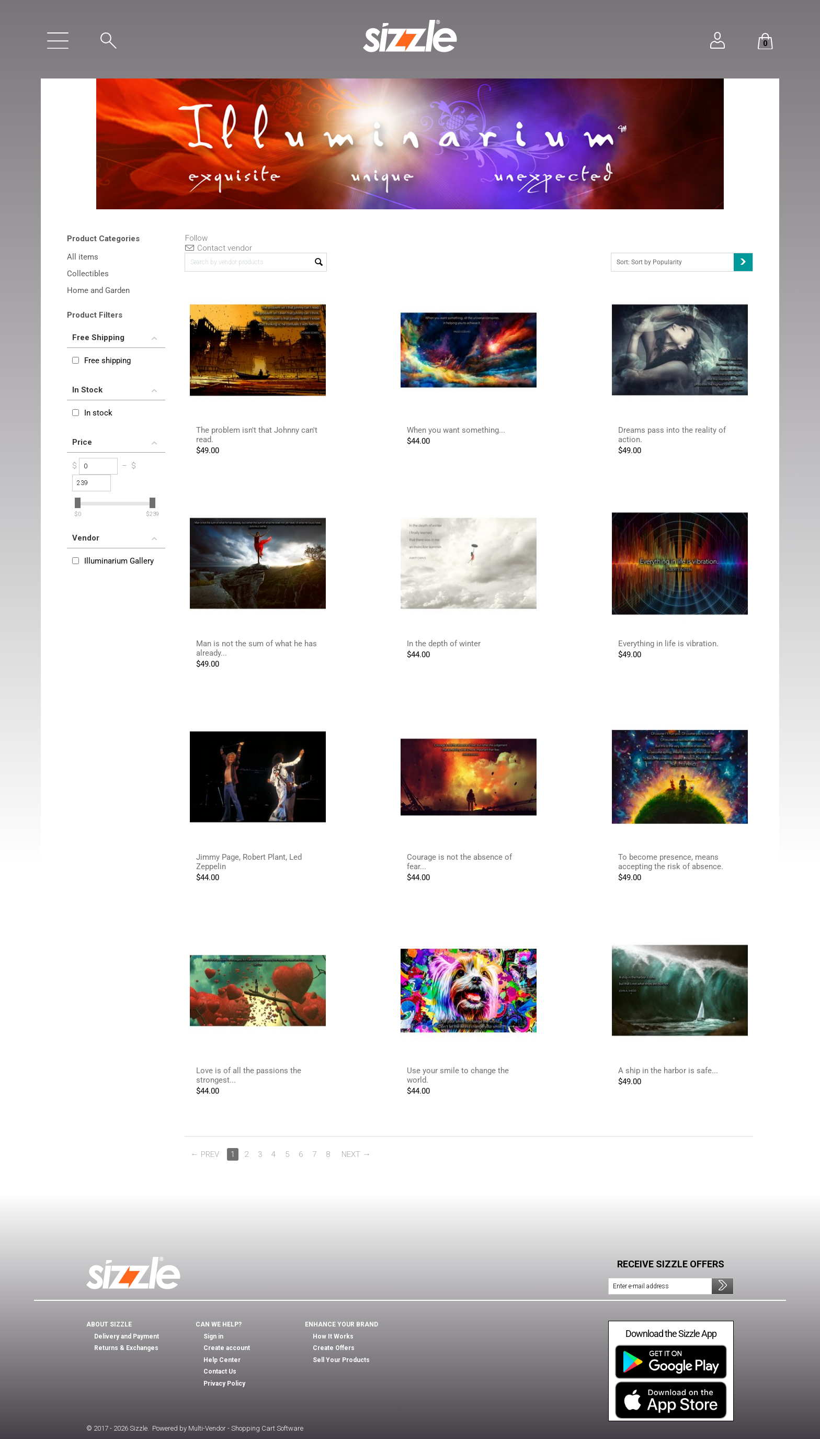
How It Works (333, 1336)
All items (82, 257)
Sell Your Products (341, 1360)
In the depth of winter (444, 643)
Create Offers (334, 1348)
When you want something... (456, 430)
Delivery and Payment (126, 1336)
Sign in (213, 1336)
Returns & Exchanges (126, 1348)
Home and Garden (98, 290)
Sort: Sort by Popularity (685, 262)
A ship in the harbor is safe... (668, 1070)
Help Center (222, 1360)
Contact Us (219, 1371)
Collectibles (88, 273)
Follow (196, 238)
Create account (226, 1348)
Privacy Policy (224, 1383)
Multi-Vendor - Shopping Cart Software (245, 1428)
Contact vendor (218, 248)
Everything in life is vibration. (668, 643)
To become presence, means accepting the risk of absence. (670, 861)
